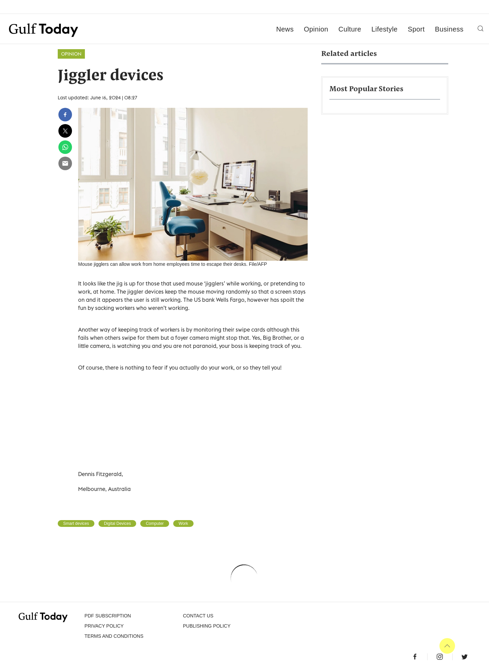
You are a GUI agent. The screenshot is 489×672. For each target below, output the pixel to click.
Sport (416, 29)
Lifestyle (385, 29)
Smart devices (76, 523)
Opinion (316, 29)
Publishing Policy (207, 626)
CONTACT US (198, 615)
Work (183, 523)
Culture (350, 29)
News (285, 29)
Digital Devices (117, 523)
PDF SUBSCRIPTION (108, 615)
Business (449, 29)
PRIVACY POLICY (104, 626)
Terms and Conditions (114, 636)
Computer (155, 523)
